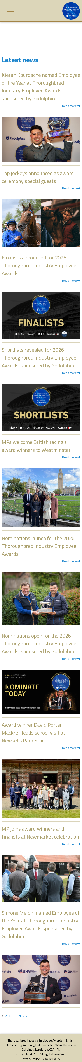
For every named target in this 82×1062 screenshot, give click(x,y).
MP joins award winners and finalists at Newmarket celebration (40, 832)
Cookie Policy (51, 1058)
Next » (23, 1016)
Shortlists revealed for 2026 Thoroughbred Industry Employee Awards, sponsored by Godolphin (39, 357)
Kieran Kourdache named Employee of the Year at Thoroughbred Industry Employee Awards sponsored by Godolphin (41, 86)
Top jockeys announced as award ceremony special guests (38, 177)
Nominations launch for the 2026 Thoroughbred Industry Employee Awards (39, 546)
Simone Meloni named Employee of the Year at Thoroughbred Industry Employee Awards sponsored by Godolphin (41, 924)
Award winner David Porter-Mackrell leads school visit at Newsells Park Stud (33, 732)
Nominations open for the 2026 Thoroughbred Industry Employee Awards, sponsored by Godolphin (39, 643)
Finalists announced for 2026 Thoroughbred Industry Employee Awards (39, 265)
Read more (71, 105)
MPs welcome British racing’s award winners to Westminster (36, 446)
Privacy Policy (31, 1058)
